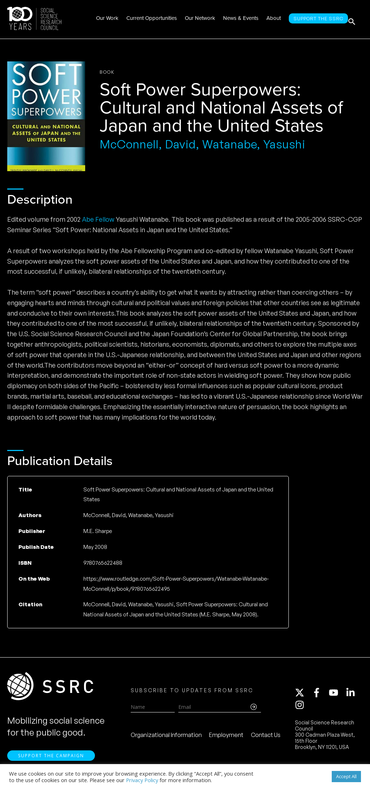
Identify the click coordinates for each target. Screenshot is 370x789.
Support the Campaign (51, 761)
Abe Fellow (98, 219)
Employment (226, 737)
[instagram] (301, 707)
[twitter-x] (303, 695)
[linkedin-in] (354, 695)
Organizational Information (166, 737)
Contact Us (265, 737)
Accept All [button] (346, 776)
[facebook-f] (320, 695)
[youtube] (337, 695)
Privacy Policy (142, 780)
